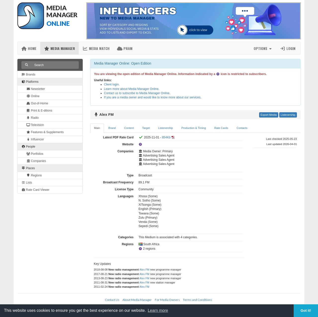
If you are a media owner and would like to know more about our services (152, 97)
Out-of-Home (37, 103)
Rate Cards (221, 127)
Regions (34, 175)
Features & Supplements (45, 132)
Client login (111, 84)
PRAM (124, 48)
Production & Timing (193, 127)
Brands (28, 74)
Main (97, 127)
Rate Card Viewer (35, 190)
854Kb (166, 137)
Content (129, 127)
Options (263, 48)
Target (146, 127)
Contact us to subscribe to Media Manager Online (136, 93)
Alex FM (144, 269)
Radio (32, 117)
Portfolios (34, 154)
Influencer (35, 139)
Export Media (269, 114)
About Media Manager (137, 300)
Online (33, 96)
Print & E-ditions (39, 110)
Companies (36, 161)
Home (29, 48)
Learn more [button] (158, 310)
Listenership (288, 114)
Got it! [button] (306, 311)
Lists (26, 182)
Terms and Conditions (197, 300)
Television (35, 125)
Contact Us (112, 300)
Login (287, 48)
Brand (112, 127)
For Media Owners (167, 300)
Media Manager (59, 48)
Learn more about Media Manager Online (131, 89)
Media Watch (96, 48)
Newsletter (35, 89)
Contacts (242, 127)
